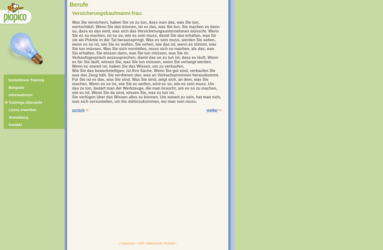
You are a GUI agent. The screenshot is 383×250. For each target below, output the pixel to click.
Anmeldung (18, 117)
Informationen (20, 95)
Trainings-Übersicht (23, 102)
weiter (212, 110)
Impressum (128, 243)
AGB (141, 243)
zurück (78, 110)
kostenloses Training (26, 80)
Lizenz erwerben (22, 110)
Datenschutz (154, 243)
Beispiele (16, 88)
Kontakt (170, 243)
